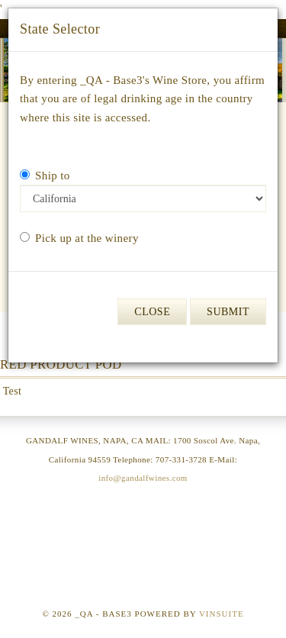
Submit (228, 311)
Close (152, 311)
